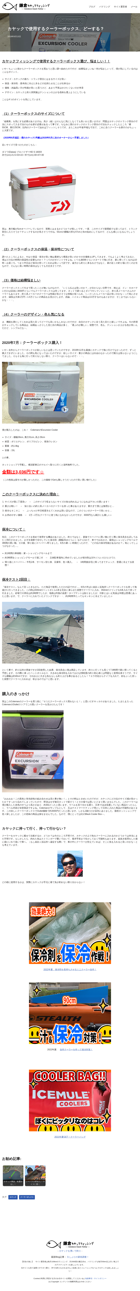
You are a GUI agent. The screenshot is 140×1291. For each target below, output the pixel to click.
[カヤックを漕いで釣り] (26, 6)
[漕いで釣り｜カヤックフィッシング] (70, 1250)
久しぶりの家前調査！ (78, 1259)
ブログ (92, 6)
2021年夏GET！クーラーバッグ (70, 1139)
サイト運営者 (120, 6)
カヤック (13, 1199)
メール (134, 6)
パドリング (104, 6)
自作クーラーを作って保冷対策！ (76, 1051)
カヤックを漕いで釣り (70, 1253)
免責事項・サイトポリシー (96, 1281)
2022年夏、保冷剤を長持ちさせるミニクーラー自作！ (70, 971)
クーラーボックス (26, 1199)
